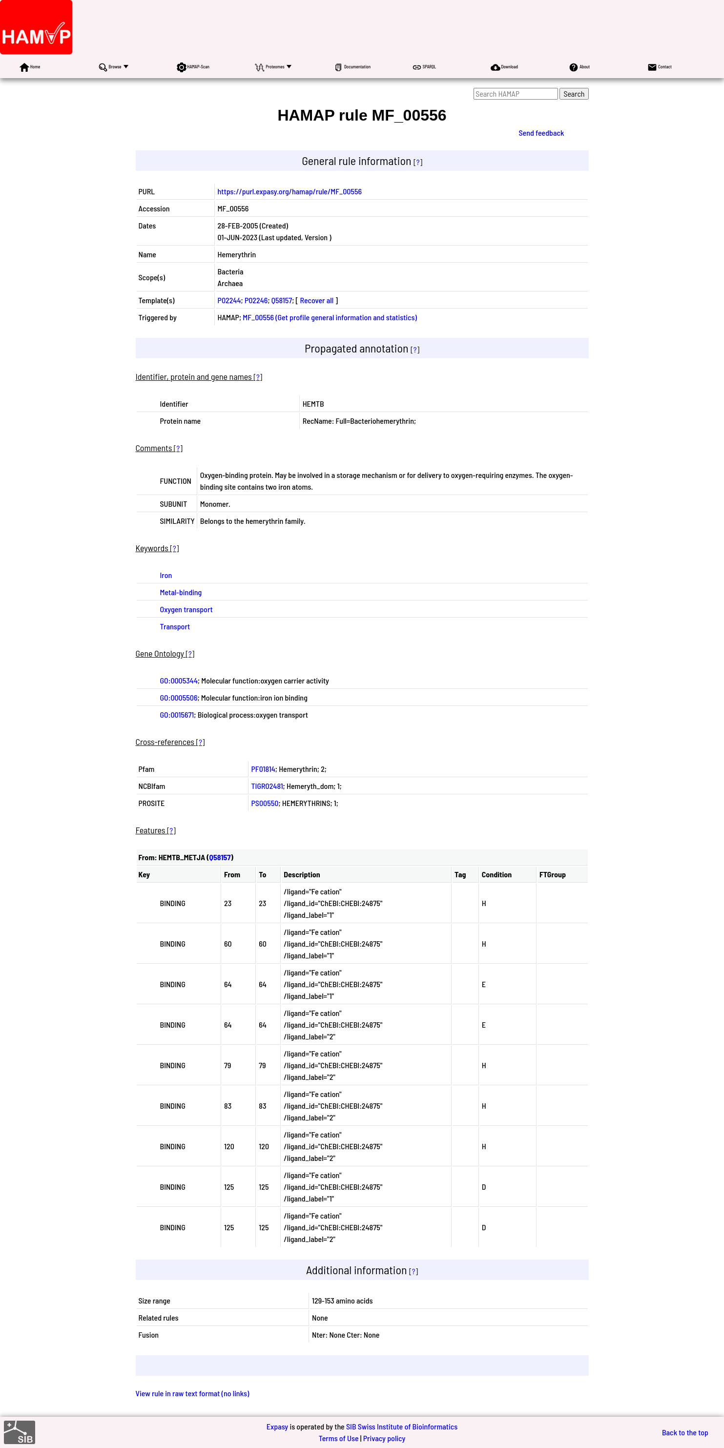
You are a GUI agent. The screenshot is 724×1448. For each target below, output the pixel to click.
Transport (175, 626)
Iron (166, 574)
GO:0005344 (179, 680)
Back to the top (685, 1432)
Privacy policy (384, 1438)
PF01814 (263, 768)
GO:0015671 (177, 714)
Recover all (316, 300)
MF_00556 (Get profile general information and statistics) (330, 317)
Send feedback (541, 132)
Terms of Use (339, 1438)
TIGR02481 (267, 785)
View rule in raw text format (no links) (192, 1393)
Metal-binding (181, 592)
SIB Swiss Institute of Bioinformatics (401, 1426)
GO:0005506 (179, 697)
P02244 (229, 300)
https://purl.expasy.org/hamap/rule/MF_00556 (290, 191)
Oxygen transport (186, 609)
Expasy (277, 1426)
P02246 (256, 300)
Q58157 (281, 300)
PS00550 (265, 802)
